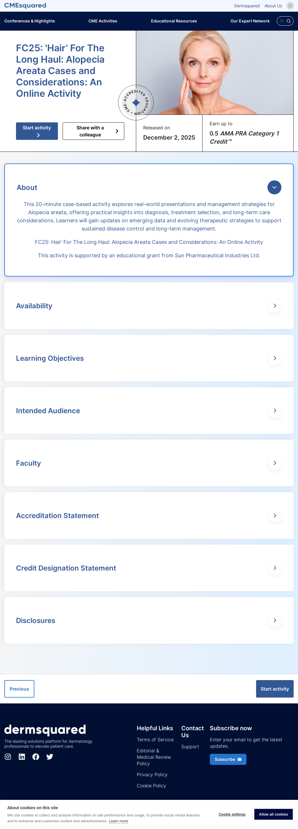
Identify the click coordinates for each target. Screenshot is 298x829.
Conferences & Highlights (29, 20)
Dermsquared (247, 5)
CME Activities (102, 20)
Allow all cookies (273, 814)
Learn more (118, 821)
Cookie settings (232, 814)
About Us (273, 5)
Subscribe (228, 759)
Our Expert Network (250, 20)
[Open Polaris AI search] (285, 21)
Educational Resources (174, 20)
